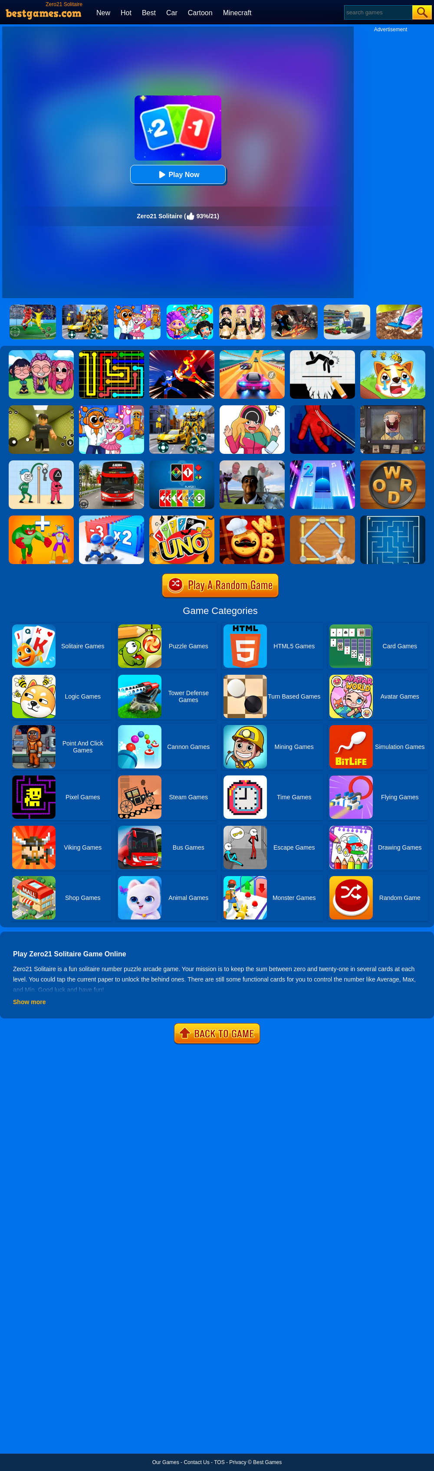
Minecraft (237, 12)
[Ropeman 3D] (322, 408)
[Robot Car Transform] (181, 408)
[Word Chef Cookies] (252, 519)
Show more (29, 1001)
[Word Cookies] (392, 463)
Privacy (237, 1462)
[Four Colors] (181, 463)
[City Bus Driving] (111, 463)
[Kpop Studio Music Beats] (41, 353)
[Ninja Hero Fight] (181, 353)
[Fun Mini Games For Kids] (111, 408)
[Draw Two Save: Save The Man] (322, 353)
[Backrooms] (41, 408)
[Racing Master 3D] (252, 353)
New (103, 12)
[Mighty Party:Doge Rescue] (392, 353)
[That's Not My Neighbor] (392, 408)
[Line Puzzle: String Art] (322, 519)
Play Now (177, 174)
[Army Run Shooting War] (111, 519)
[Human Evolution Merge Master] (41, 519)
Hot (126, 12)
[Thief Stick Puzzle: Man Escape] (41, 463)
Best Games (267, 1462)
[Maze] (392, 519)
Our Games (165, 1462)
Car (172, 12)
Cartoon (200, 12)
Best (149, 12)
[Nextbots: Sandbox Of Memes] (252, 463)
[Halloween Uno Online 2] (181, 519)
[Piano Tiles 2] (322, 463)
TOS (219, 1462)
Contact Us (196, 1462)
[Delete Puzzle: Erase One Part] (252, 408)
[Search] (377, 12)
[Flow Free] (111, 353)
